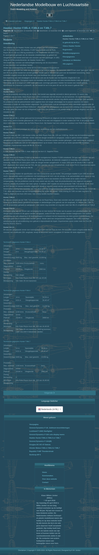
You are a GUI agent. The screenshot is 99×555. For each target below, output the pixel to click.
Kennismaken (47, 476)
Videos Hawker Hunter (71, 46)
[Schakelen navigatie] (49, 15)
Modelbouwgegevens (71, 53)
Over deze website (49, 479)
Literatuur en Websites (72, 60)
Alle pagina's (68, 64)
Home (44, 472)
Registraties (67, 50)
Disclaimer (22, 550)
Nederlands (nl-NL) (48, 409)
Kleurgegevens (69, 57)
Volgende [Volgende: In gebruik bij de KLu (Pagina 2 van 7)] (49, 393)
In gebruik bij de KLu (71, 42)
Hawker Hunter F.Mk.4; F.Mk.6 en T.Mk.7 (78, 39)
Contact (45, 482)
